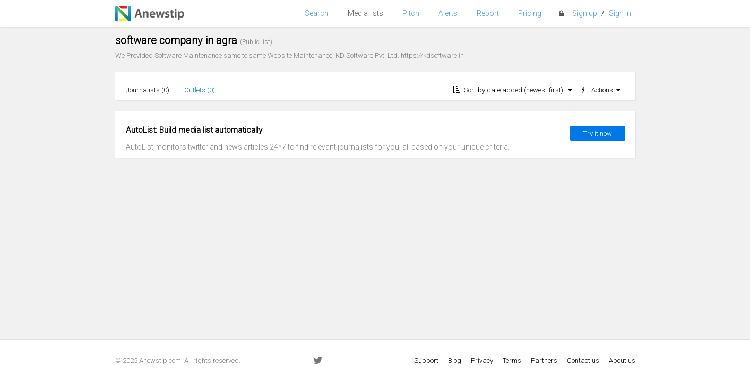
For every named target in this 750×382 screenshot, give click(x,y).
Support (426, 360)
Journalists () (147, 90)
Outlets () (199, 90)
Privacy (482, 360)
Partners (544, 360)
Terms (512, 360)
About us (622, 360)
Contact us (583, 360)
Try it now (597, 133)
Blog (454, 360)
